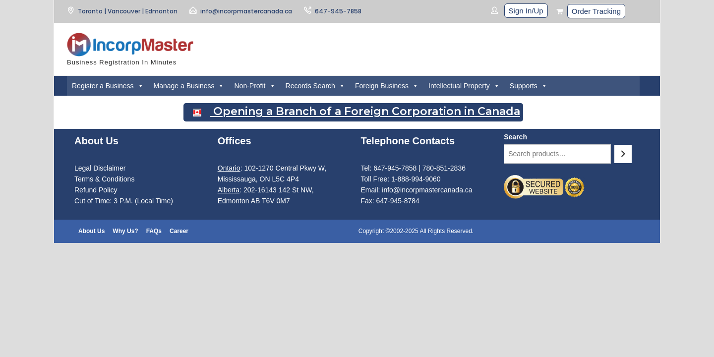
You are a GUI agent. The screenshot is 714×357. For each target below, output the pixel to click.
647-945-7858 (338, 11)
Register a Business (108, 86)
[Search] (623, 154)
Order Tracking (596, 11)
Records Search (315, 86)
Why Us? (125, 231)
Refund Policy (95, 190)
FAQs (154, 231)
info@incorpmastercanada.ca (246, 11)
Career (179, 231)
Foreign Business (386, 86)
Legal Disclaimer (99, 168)
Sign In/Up (526, 10)
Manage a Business (189, 86)
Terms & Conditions (104, 179)
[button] (140, 86)
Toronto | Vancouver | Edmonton (128, 11)
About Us (91, 231)
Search (515, 137)
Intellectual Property (464, 86)
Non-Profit (254, 86)
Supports (528, 86)
